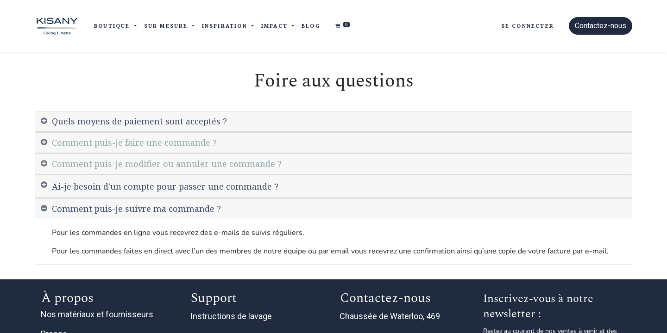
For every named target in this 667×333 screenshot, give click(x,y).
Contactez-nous (600, 25)
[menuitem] (311, 26)
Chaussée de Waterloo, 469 (391, 316)
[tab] (333, 121)
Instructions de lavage (232, 316)
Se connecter (527, 25)
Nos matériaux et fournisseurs (97, 314)
